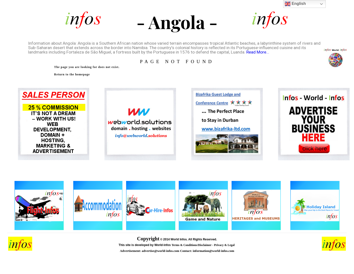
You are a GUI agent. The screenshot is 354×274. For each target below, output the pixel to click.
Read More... (257, 52)
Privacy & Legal (224, 245)
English (295, 4)
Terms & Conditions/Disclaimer (192, 245)
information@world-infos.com (213, 251)
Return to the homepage (72, 74)
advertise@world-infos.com (161, 251)
